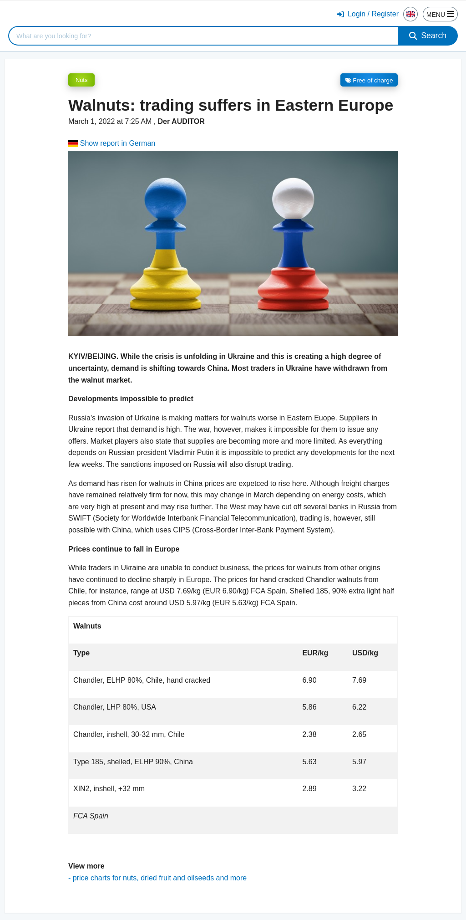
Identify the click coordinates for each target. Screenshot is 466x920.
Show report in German (111, 143)
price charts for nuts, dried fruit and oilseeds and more (160, 878)
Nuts (81, 80)
